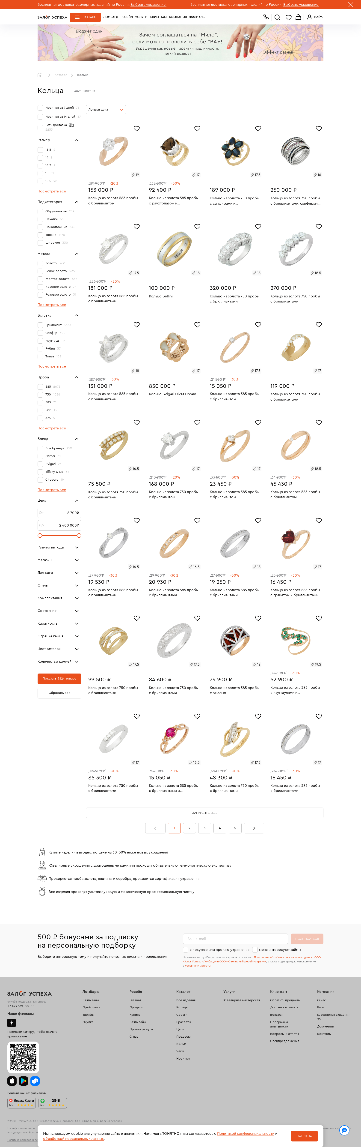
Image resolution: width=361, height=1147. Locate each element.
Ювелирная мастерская (241, 1000)
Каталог (91, 17)
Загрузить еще (204, 813)
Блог (320, 1007)
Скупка (88, 1022)
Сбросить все (59, 693)
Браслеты (183, 1022)
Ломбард (110, 17)
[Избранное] (136, 128)
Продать (136, 1007)
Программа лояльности (279, 1024)
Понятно (304, 1136)
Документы (325, 1026)
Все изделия (185, 1000)
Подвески (184, 1036)
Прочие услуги (141, 1029)
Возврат (276, 1014)
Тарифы (88, 1014)
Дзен (11, 1023)
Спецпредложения (284, 1041)
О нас (134, 1036)
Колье (181, 1043)
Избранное (288, 17)
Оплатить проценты (285, 1000)
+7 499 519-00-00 (21, 1006)
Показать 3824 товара (59, 678)
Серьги (181, 1014)
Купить (135, 1014)
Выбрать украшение (148, 4)
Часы (180, 1051)
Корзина (298, 17)
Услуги (141, 17)
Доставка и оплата (284, 1007)
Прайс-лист (91, 1007)
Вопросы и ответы (284, 1034)
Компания (178, 17)
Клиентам (158, 17)
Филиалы (197, 17)
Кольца (181, 1007)
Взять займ (91, 1000)
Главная (41, 75)
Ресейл (127, 17)
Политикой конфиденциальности (245, 1133)
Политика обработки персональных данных (35, 1139)
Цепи (180, 1029)
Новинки (183, 1058)
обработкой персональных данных (73, 1139)
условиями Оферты (197, 965)
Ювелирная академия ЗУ (333, 1017)
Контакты (324, 1034)
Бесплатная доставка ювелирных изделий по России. (84, 4)
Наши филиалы (20, 1013)
